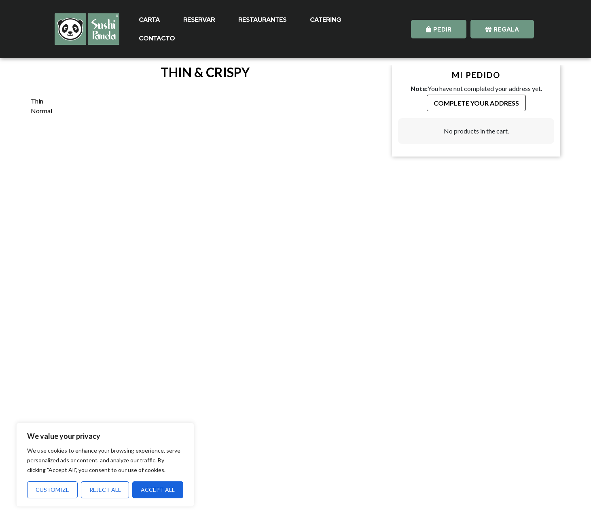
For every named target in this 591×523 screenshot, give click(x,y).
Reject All (105, 489)
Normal (41, 110)
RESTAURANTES (262, 19)
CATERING (325, 19)
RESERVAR (199, 19)
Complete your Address (476, 103)
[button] (438, 29)
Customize (52, 489)
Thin (37, 101)
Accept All (158, 489)
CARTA (149, 19)
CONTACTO (157, 38)
